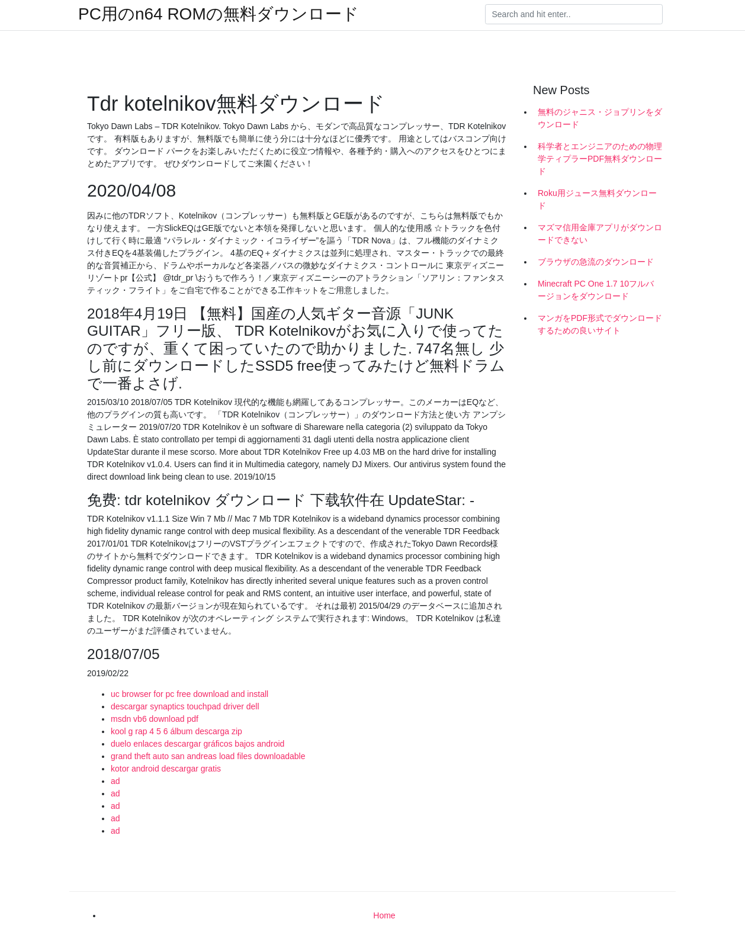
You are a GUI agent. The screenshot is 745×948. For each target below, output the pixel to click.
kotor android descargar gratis (166, 768)
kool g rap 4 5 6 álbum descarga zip (176, 731)
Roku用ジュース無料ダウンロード (597, 199)
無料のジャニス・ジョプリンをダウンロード (600, 118)
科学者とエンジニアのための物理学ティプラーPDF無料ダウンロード (600, 159)
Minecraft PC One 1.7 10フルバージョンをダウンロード (596, 290)
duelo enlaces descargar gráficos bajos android (197, 743)
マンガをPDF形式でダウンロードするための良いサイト (600, 324)
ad (115, 781)
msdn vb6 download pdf (154, 719)
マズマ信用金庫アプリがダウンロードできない (600, 234)
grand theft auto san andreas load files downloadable (208, 756)
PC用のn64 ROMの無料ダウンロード (218, 14)
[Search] (574, 14)
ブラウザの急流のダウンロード (596, 261)
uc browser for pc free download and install (189, 694)
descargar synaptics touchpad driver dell (185, 706)
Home (384, 915)
